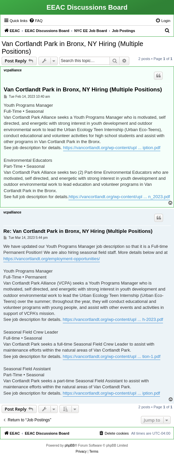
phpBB (70, 445)
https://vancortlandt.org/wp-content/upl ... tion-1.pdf (112, 356)
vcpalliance (13, 70)
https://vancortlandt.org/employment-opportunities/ (51, 258)
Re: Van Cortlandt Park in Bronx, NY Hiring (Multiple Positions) (77, 231)
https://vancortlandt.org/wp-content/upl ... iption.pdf (111, 147)
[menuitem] (35, 21)
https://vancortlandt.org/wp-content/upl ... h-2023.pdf (113, 319)
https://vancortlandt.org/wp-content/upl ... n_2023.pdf (119, 196)
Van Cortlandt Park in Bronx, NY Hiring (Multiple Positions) (72, 47)
